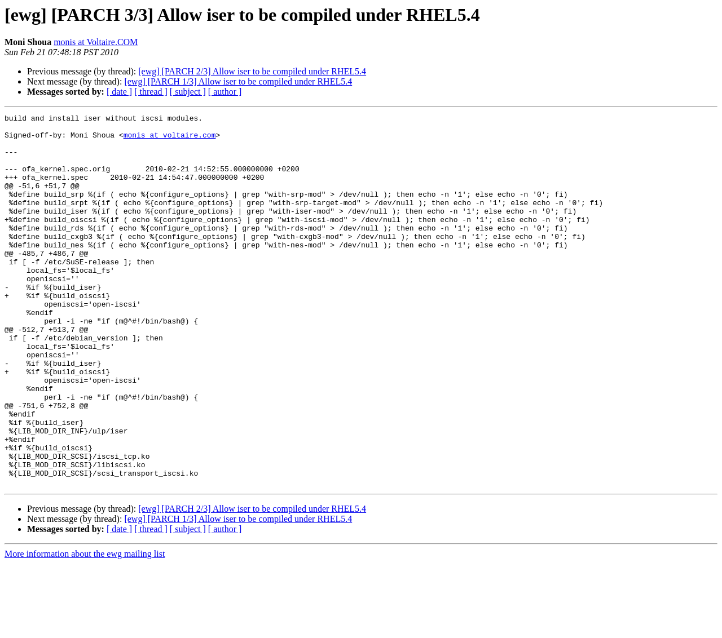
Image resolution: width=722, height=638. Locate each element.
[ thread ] (151, 91)
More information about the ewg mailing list (85, 628)
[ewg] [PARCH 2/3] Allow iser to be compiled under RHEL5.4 (252, 71)
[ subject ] (188, 91)
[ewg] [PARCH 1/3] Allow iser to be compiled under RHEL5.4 (238, 81)
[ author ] (225, 91)
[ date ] (119, 91)
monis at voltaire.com (170, 140)
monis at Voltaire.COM (96, 42)
